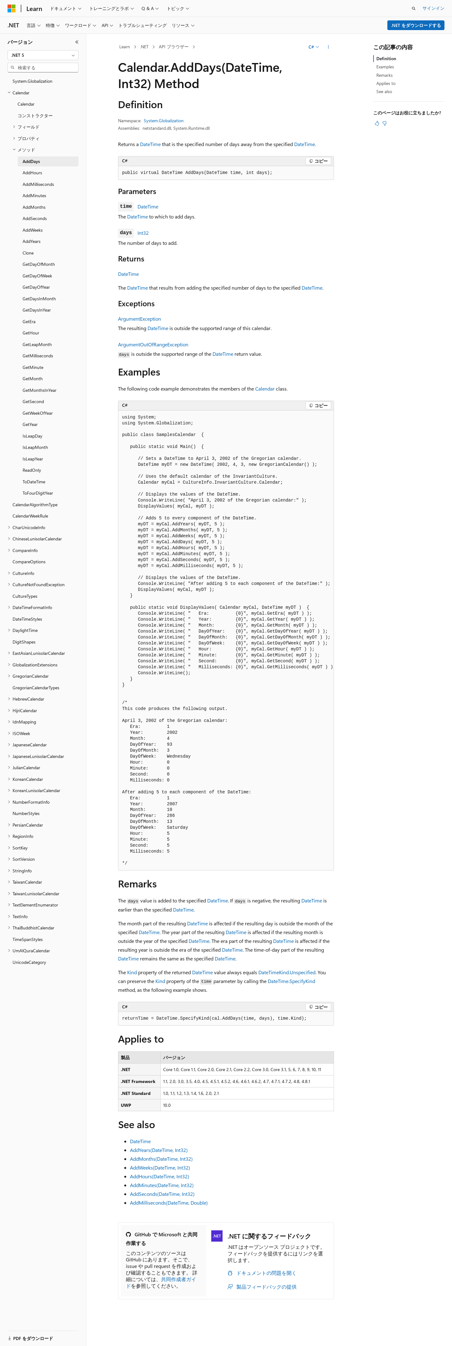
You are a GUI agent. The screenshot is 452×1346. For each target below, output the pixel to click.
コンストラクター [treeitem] (35, 115)
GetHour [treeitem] (31, 333)
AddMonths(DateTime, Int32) (161, 1158)
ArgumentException (139, 318)
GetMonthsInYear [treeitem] (39, 390)
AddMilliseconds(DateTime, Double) (169, 1202)
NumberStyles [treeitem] (26, 813)
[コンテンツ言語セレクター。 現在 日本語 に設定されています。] (20, 1334)
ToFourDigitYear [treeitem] (38, 493)
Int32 (143, 232)
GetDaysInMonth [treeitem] (39, 299)
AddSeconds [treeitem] (35, 218)
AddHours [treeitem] (32, 173)
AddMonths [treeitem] (34, 207)
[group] (226, 641)
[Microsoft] (12, 8)
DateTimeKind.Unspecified (286, 972)
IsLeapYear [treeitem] (33, 459)
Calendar (265, 388)
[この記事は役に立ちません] (384, 123)
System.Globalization (164, 121)
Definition (386, 58)
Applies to (386, 83)
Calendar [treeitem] (26, 104)
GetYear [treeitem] (30, 424)
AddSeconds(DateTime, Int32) (162, 1194)
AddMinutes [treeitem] (34, 195)
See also (384, 91)
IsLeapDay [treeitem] (32, 436)
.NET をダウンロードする (416, 25)
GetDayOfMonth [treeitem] (39, 264)
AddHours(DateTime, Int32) (159, 1176)
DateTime (150, 144)
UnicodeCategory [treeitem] (29, 962)
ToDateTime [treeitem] (34, 482)
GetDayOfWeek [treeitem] (37, 276)
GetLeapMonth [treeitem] (37, 344)
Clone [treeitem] (28, 253)
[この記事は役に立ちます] (377, 123)
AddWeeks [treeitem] (33, 230)
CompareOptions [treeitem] (29, 562)
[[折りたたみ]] (76, 42)
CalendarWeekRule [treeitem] (30, 516)
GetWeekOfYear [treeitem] (38, 413)
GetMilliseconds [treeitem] (38, 356)
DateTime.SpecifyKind (291, 981)
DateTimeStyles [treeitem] (27, 619)
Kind (132, 972)
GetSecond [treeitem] (33, 401)
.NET (144, 47)
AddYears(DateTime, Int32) (159, 1150)
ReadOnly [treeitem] (32, 470)
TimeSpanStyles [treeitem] (28, 939)
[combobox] (43, 55)
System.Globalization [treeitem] (32, 81)
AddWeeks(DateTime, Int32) (160, 1167)
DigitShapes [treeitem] (24, 642)
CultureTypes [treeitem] (25, 596)
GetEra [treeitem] (29, 321)
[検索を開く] (413, 8)
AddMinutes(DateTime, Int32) (162, 1185)
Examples (385, 67)
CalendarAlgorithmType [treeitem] (35, 504)
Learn (124, 47)
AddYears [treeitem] (31, 241)
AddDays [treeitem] (31, 161)
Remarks (384, 75)
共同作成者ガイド (161, 1282)
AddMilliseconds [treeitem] (38, 184)
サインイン (433, 8)
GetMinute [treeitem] (33, 367)
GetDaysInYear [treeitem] (37, 310)
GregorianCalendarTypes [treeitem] (36, 688)
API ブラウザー (174, 47)
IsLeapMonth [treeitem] (35, 447)
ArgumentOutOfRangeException (153, 344)
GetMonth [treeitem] (33, 378)
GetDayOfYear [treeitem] (36, 287)
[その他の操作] (328, 47)
